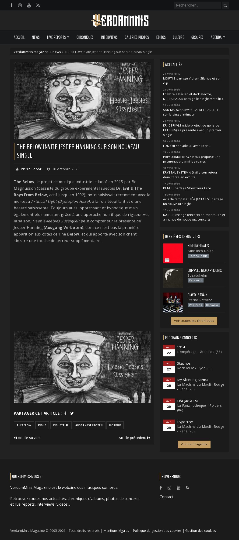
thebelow (24, 425)
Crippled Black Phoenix (205, 270)
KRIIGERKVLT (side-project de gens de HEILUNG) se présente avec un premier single (192, 130)
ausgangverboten (89, 425)
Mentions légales (116, 530)
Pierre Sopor (31, 169)
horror (115, 425)
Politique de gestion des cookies (157, 530)
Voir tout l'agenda (194, 444)
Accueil (19, 37)
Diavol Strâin (198, 295)
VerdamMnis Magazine (31, 52)
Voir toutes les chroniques (194, 321)
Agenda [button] (216, 37)
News (36, 37)
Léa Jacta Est (187, 401)
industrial (61, 425)
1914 (181, 347)
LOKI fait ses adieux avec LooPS (187, 146)
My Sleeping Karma (192, 379)
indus (42, 425)
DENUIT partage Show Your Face (187, 188)
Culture (178, 37)
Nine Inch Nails (198, 246)
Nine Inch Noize (201, 251)
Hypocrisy (185, 422)
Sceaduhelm (197, 275)
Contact (166, 496)
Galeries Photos (137, 37)
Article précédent (135, 437)
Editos (161, 37)
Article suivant (27, 437)
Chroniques (85, 37)
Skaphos (184, 363)
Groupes (197, 37)
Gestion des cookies (200, 530)
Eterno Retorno (200, 300)
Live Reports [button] (56, 37)
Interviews (109, 37)
